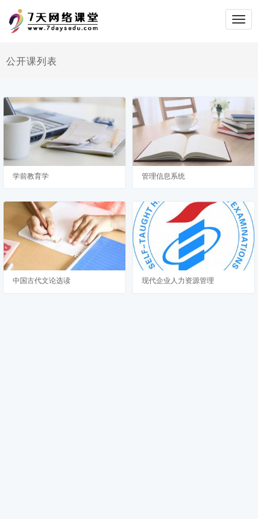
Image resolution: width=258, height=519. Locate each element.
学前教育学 (31, 176)
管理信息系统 (163, 176)
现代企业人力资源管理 (178, 280)
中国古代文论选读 (42, 280)
